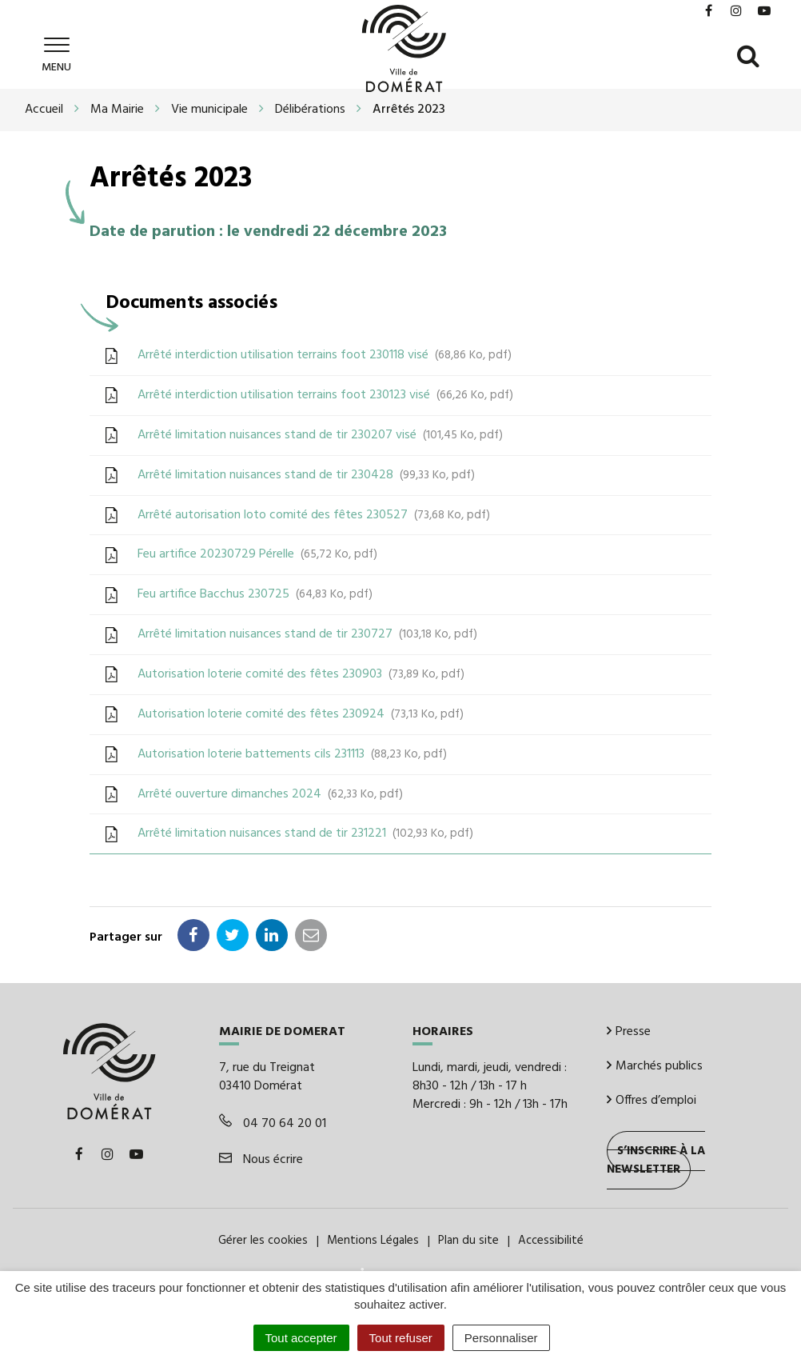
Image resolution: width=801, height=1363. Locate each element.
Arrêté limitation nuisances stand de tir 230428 (306, 475)
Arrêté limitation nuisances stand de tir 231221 (305, 833)
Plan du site (468, 1240)
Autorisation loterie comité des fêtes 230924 (300, 714)
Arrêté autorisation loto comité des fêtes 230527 (313, 515)
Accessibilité (551, 1240)
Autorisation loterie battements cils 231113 (292, 754)
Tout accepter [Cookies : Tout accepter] (301, 1338)
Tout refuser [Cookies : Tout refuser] (400, 1338)
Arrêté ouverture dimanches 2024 (270, 794)
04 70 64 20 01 (272, 1123)
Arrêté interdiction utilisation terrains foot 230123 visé (325, 395)
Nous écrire (261, 1159)
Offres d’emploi (651, 1100)
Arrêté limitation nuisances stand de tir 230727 (307, 634)
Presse (629, 1031)
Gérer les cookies (263, 1240)
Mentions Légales (373, 1240)
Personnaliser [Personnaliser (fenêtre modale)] (501, 1338)
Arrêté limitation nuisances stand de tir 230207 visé (320, 435)
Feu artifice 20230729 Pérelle (257, 554)
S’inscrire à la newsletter (656, 1160)
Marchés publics (655, 1066)
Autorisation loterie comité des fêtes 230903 (300, 674)
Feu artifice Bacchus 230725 (255, 594)
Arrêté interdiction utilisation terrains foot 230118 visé (324, 355)
